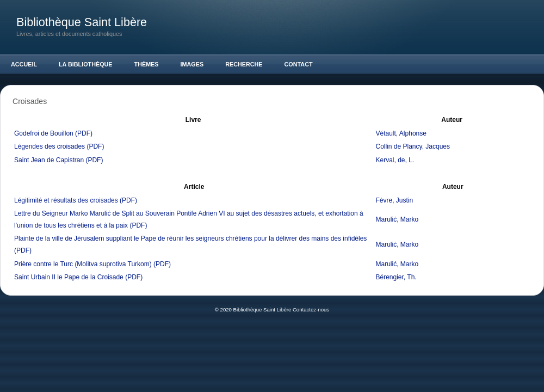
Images (192, 64)
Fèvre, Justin (394, 200)
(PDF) (83, 133)
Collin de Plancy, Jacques (413, 146)
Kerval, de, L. (395, 160)
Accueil (24, 64)
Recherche (243, 64)
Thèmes (146, 64)
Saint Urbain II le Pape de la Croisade (68, 277)
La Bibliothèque (86, 64)
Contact (299, 64)
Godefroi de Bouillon (43, 133)
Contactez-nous (311, 310)
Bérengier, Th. (396, 277)
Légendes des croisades (49, 146)
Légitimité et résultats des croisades (66, 200)
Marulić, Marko (397, 219)
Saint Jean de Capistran (49, 160)
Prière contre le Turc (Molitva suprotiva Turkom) (83, 264)
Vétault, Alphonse (401, 133)
